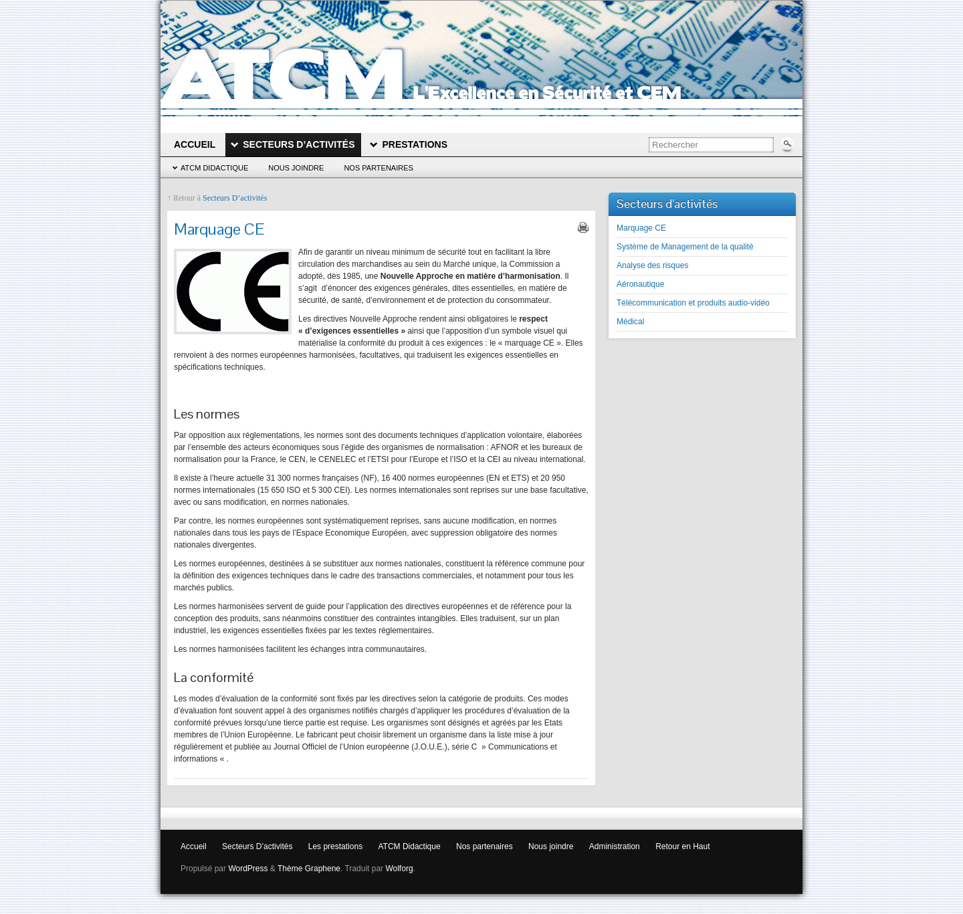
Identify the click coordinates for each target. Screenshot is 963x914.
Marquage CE (641, 228)
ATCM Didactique (214, 168)
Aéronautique (640, 284)
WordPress (248, 868)
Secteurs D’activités (235, 198)
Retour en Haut (682, 846)
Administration (614, 846)
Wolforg (399, 868)
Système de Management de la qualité (685, 246)
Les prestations (335, 846)
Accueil (194, 846)
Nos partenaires (378, 168)
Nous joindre (296, 168)
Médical (630, 321)
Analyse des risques (652, 265)
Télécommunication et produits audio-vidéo (693, 303)
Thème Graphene (309, 868)
